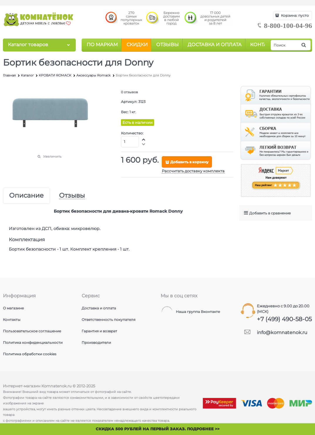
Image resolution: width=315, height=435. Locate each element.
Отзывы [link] (72, 195)
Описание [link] (26, 195)
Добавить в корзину (189, 162)
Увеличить (52, 156)
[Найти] (304, 45)
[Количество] (130, 141)
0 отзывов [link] (129, 92)
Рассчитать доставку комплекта (193, 171)
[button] (143, 139)
